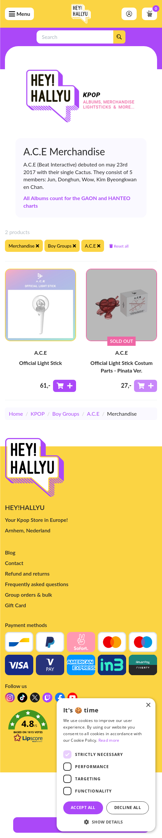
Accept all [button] (83, 807)
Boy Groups (65, 413)
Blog (10, 552)
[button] (106, 822)
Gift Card (15, 605)
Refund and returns (27, 573)
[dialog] (106, 764)
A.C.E (93, 413)
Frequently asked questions (36, 584)
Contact (14, 563)
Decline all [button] (127, 807)
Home (16, 413)
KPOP (38, 413)
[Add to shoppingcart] (64, 386)
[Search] (119, 37)
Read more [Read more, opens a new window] (109, 740)
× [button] (148, 705)
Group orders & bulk (28, 594)
